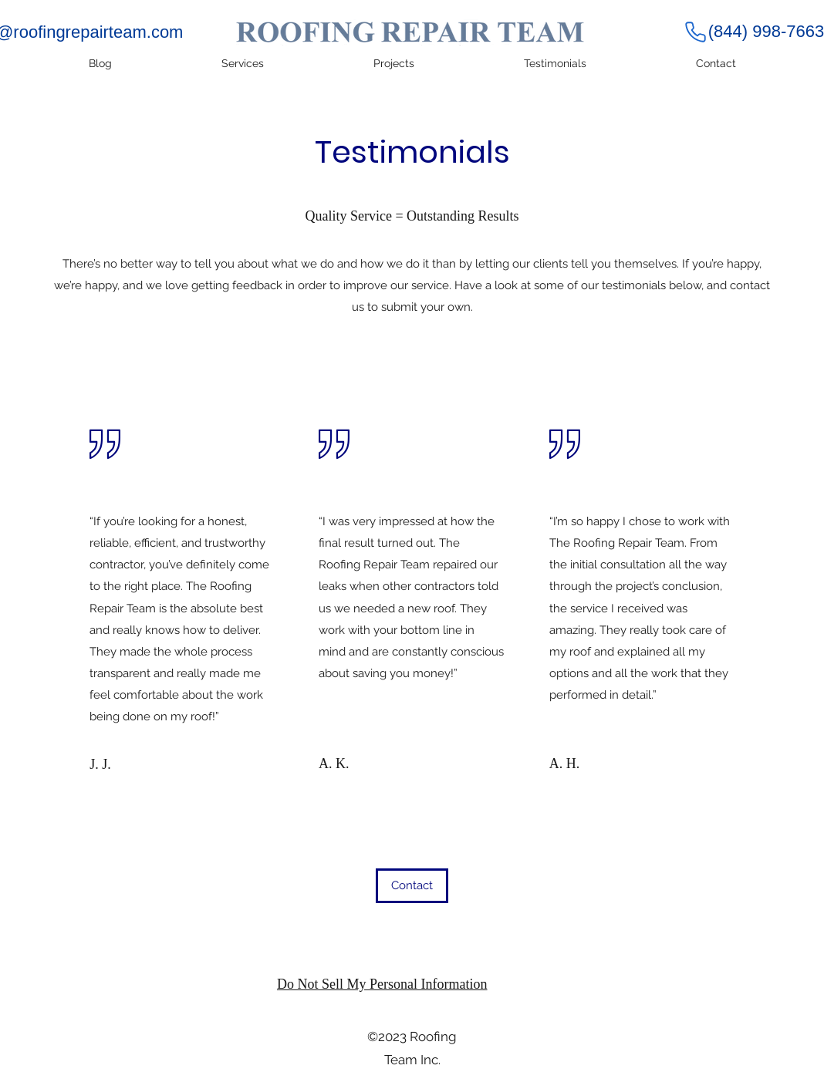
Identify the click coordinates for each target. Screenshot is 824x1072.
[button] (412, 885)
